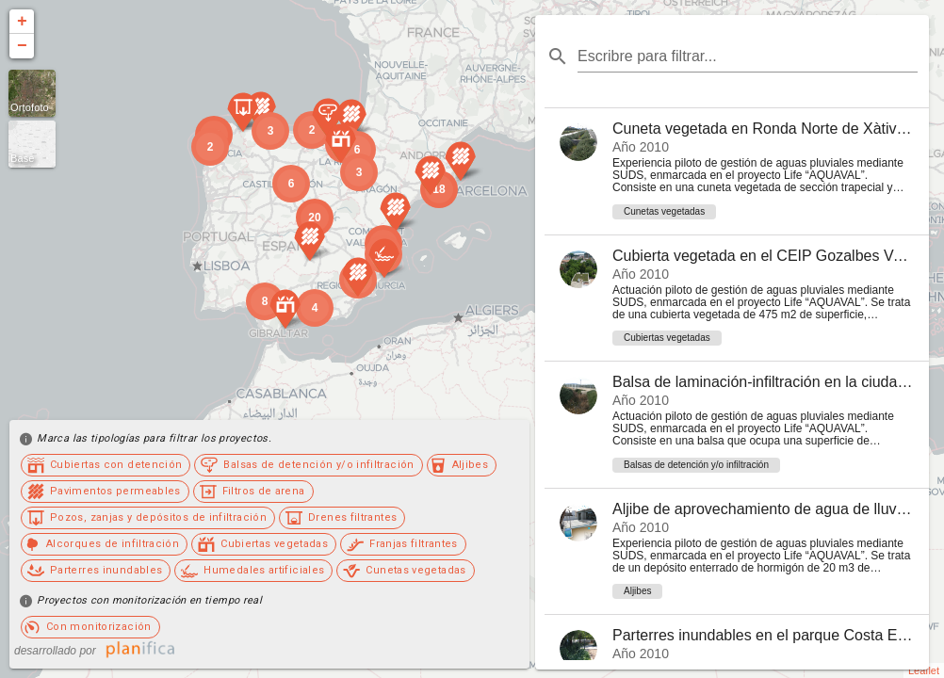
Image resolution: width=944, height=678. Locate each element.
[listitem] (737, 171)
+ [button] (22, 21)
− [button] (22, 46)
